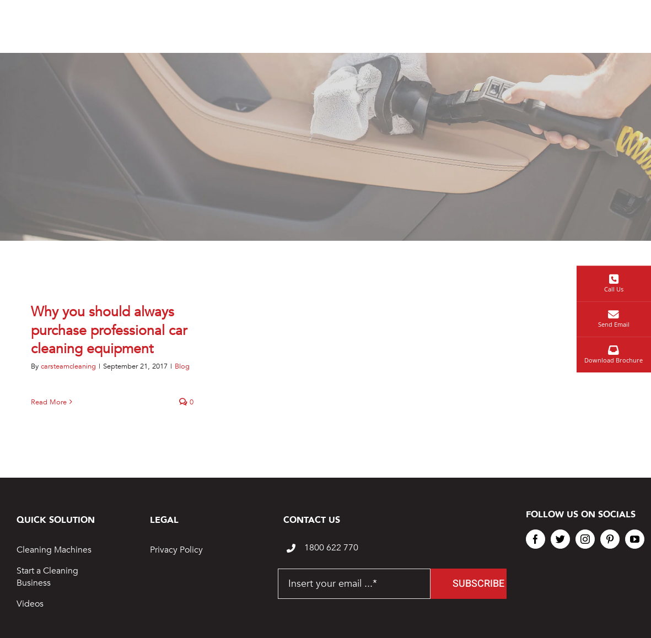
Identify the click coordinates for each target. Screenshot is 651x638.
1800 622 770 (331, 548)
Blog (182, 366)
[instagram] (585, 539)
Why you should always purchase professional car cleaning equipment (109, 330)
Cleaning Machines (54, 550)
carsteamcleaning (68, 366)
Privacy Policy (176, 550)
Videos (30, 604)
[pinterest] (610, 539)
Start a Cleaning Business (47, 577)
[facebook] (535, 539)
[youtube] (634, 539)
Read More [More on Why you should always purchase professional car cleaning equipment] (49, 402)
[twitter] (560, 539)
